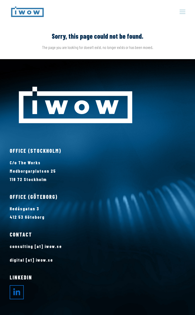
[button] (182, 12)
